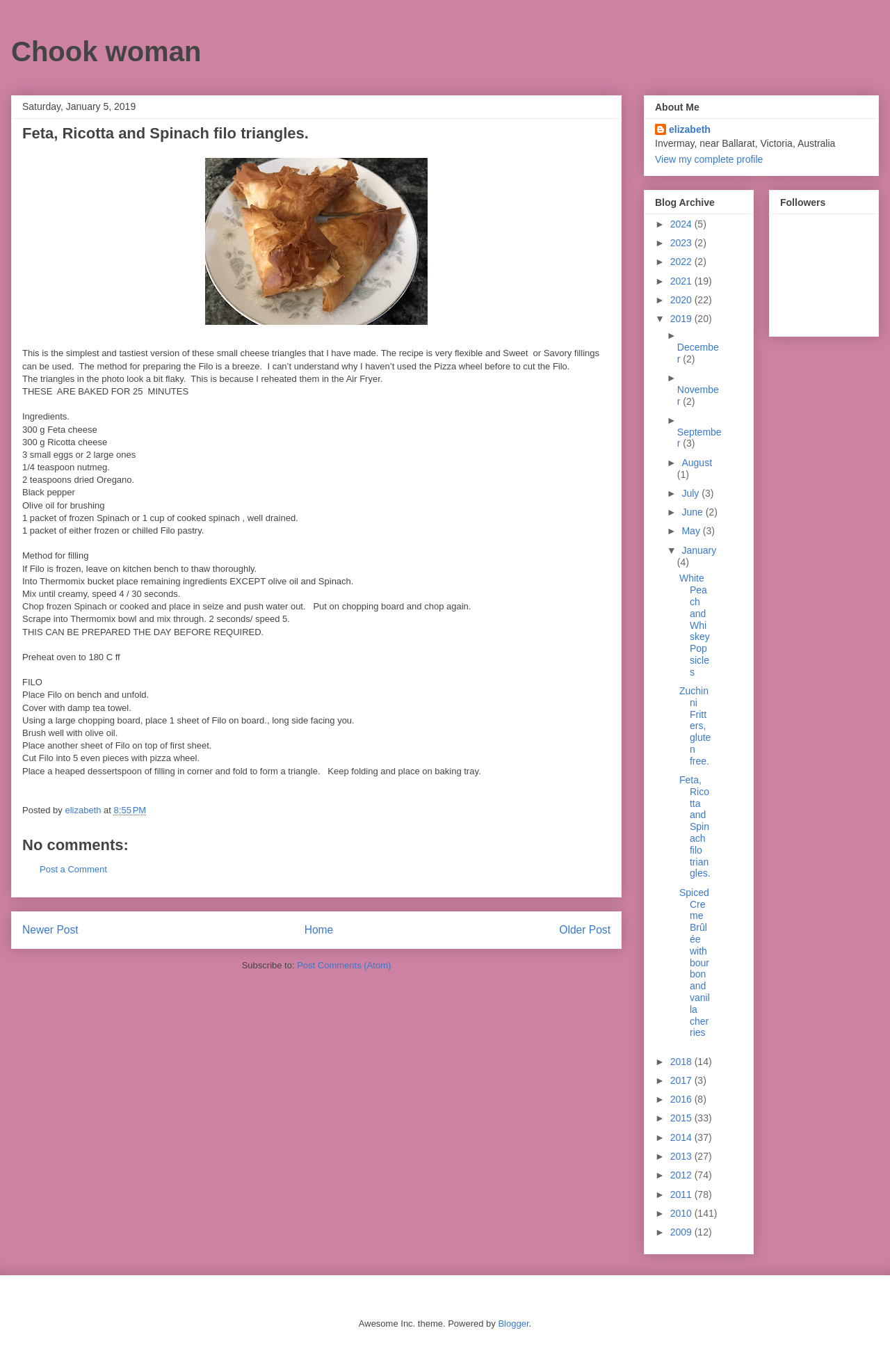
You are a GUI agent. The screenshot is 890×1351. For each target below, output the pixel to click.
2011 (682, 1194)
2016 (682, 1099)
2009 (682, 1232)
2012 (682, 1175)
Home (319, 930)
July (691, 493)
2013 (682, 1156)
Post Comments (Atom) (344, 965)
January (698, 550)
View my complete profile (709, 159)
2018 (682, 1061)
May (691, 530)
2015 (682, 1118)
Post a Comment (73, 869)
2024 (682, 224)
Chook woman (106, 51)
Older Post (584, 930)
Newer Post (50, 930)
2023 (682, 242)
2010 (682, 1213)
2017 (682, 1080)
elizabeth (690, 129)
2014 (682, 1137)
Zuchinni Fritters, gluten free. (695, 726)
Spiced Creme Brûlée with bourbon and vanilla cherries (694, 963)
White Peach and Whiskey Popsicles (694, 625)
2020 (682, 299)
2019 (682, 318)
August (696, 462)
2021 (682, 281)
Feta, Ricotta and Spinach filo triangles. (695, 826)
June (693, 512)
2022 (682, 261)
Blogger (513, 1323)
